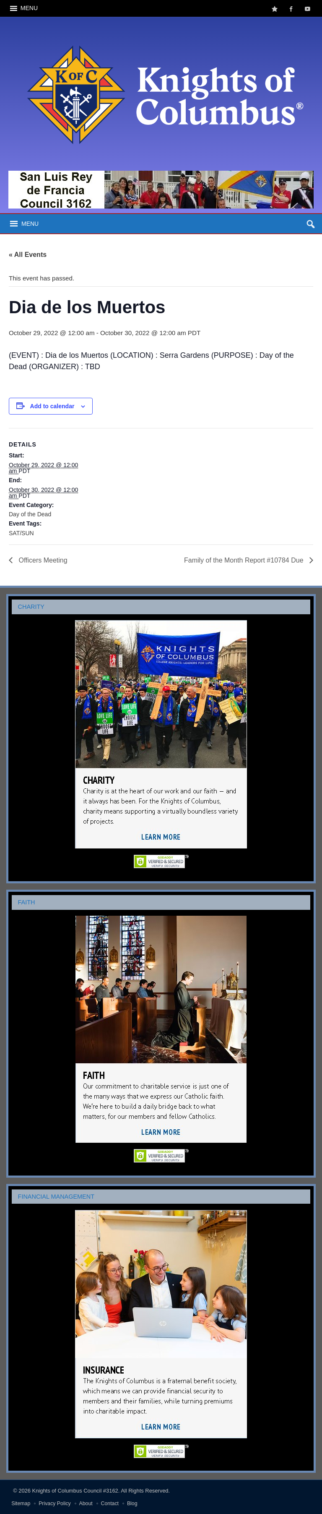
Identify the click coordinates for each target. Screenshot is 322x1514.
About (86, 1503)
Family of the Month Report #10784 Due (244, 560)
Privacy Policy (55, 1503)
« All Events (28, 254)
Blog (132, 1503)
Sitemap (20, 1503)
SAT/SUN (21, 533)
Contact (110, 1503)
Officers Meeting (42, 560)
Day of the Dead (30, 514)
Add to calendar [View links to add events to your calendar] (52, 406)
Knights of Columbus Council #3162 (75, 1491)
